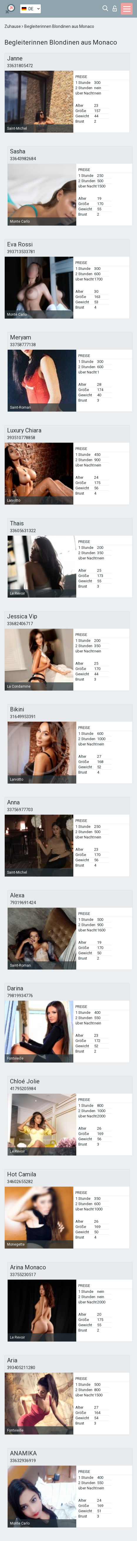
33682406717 (20, 623)
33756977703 (20, 809)
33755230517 (23, 1274)
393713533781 (21, 251)
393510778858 (21, 437)
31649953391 (23, 716)
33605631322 (23, 530)
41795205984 (23, 1088)
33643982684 (23, 158)
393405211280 (21, 1367)
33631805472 (20, 65)
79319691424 (23, 902)
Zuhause (13, 26)
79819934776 (20, 995)
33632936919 (23, 1460)
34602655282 (20, 1181)
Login (115, 8)
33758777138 (23, 344)
